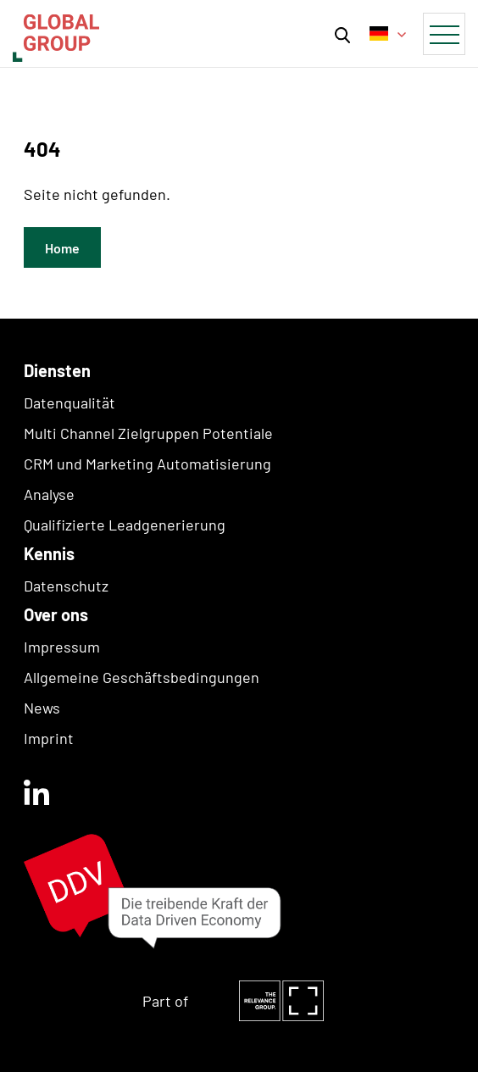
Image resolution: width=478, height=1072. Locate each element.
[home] (51, 33)
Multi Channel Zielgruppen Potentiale (148, 433)
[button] (342, 33)
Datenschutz (66, 585)
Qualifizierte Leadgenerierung (124, 524)
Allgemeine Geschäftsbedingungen (141, 677)
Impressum (62, 646)
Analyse (49, 494)
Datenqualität (69, 402)
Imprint (49, 738)
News (42, 707)
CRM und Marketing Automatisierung (147, 463)
